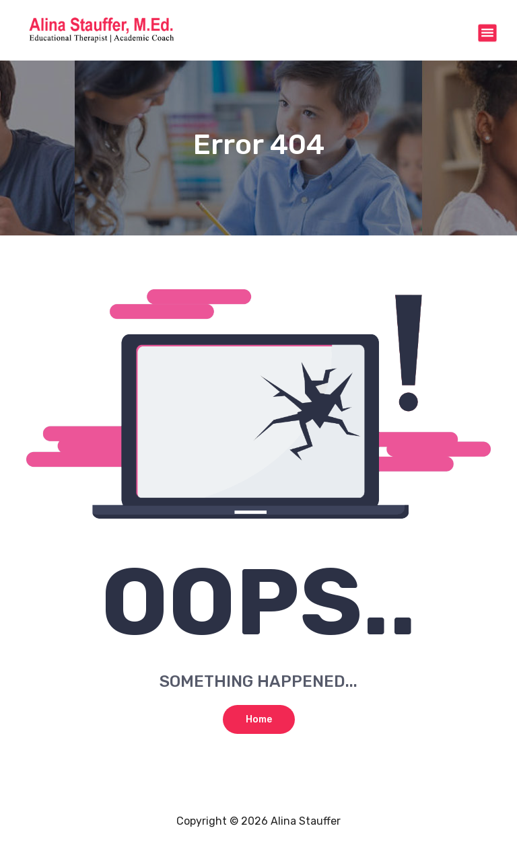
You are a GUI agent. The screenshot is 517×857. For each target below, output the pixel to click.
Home (259, 719)
